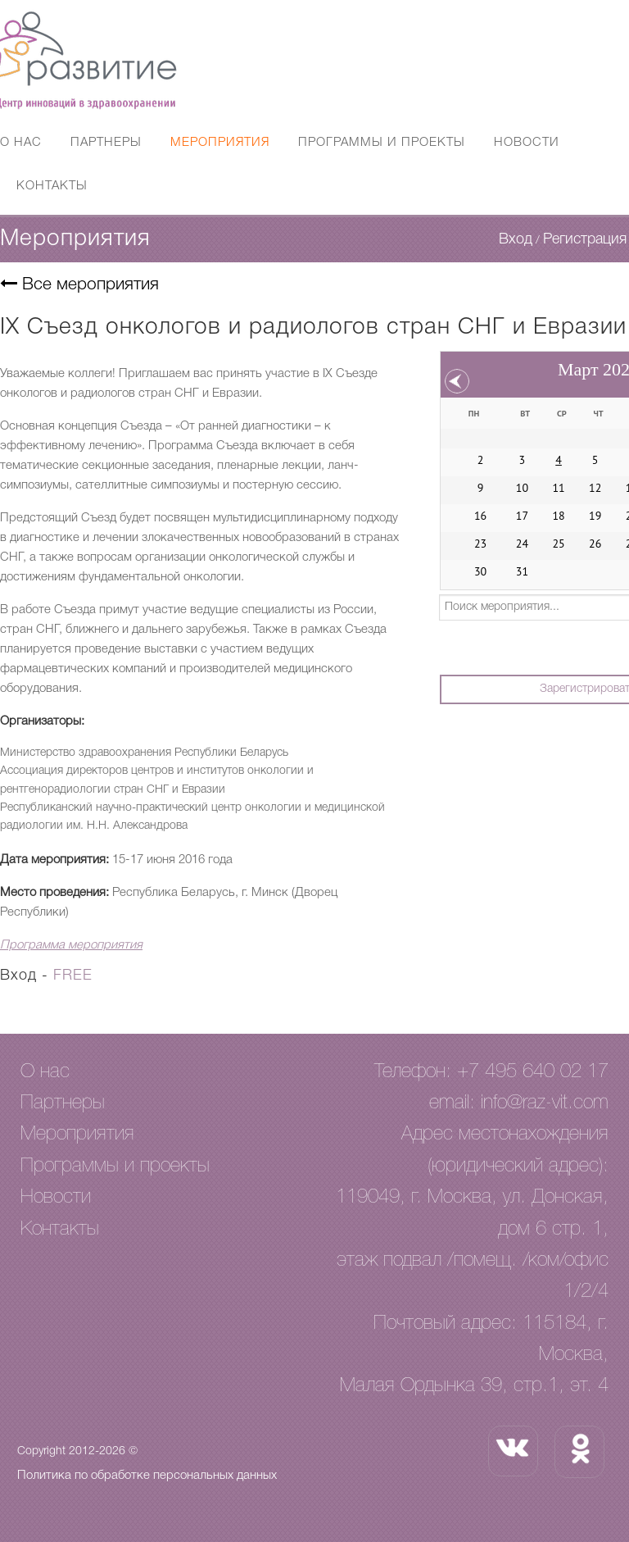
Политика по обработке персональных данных (147, 1475)
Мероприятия (219, 142)
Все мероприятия (79, 285)
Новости (526, 142)
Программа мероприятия (71, 945)
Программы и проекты (381, 142)
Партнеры (106, 142)
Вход (515, 239)
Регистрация (585, 239)
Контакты (52, 186)
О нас (21, 142)
